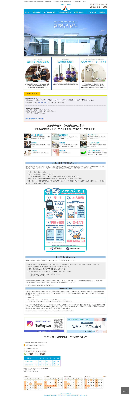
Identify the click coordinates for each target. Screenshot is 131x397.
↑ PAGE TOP (125, 391)
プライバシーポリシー (65, 393)
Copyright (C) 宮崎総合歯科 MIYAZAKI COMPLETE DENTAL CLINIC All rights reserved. (65, 395)
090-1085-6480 (42, 102)
